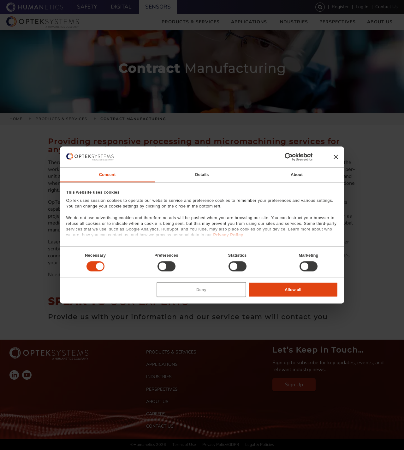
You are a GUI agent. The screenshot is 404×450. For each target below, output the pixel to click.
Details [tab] (202, 174)
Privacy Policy (228, 234)
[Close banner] (336, 157)
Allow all (293, 289)
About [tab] (297, 174)
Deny (201, 289)
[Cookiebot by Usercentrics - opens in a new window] (284, 157)
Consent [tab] (107, 174)
